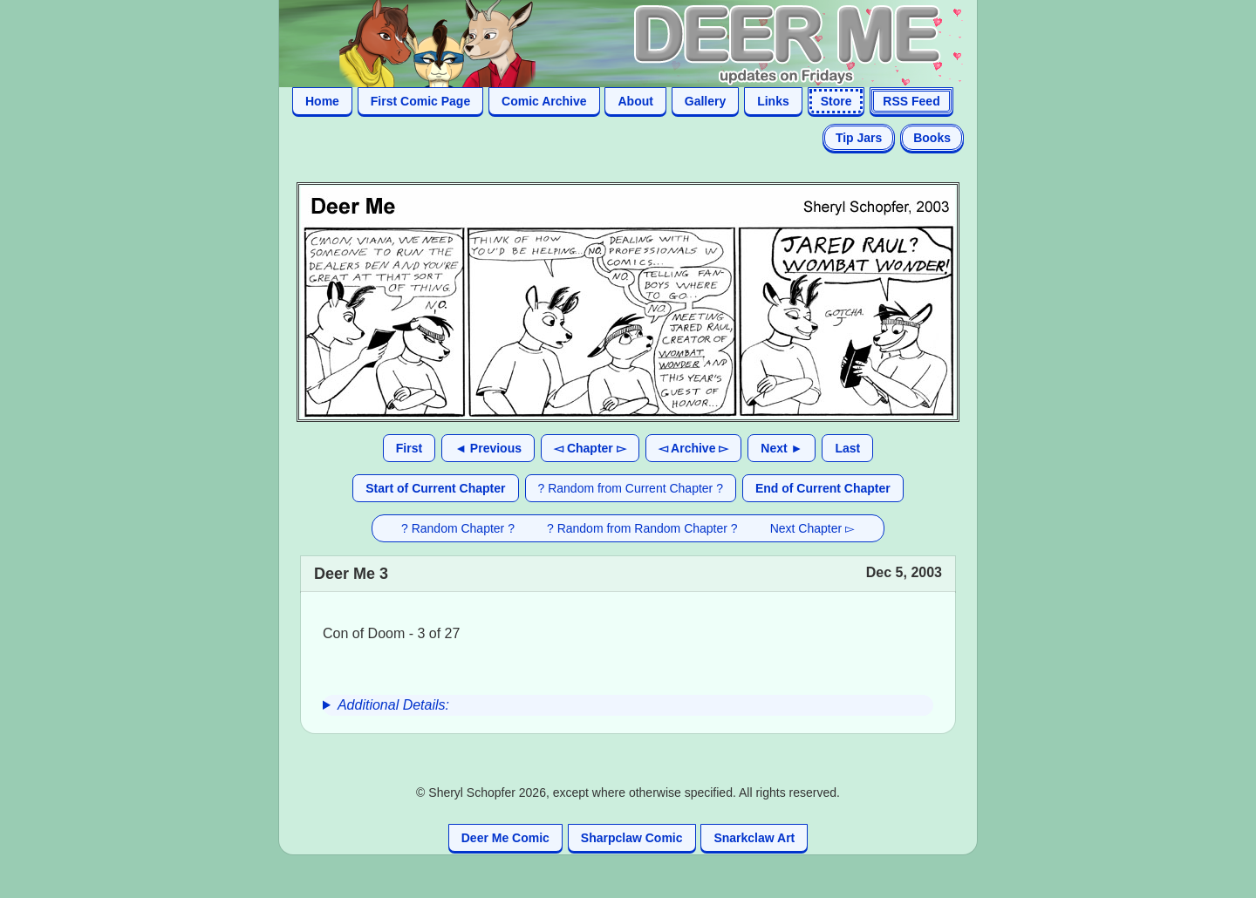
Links (773, 101)
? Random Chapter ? (458, 528)
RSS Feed (911, 101)
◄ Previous (488, 448)
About (635, 101)
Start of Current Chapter (435, 488)
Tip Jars (859, 138)
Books (932, 138)
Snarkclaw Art (754, 838)
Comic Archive (544, 101)
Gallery (705, 101)
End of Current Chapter (823, 488)
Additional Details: (393, 704)
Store (836, 101)
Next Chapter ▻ (812, 528)
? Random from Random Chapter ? (642, 528)
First (409, 448)
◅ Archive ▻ (694, 448)
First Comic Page (420, 101)
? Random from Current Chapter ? (630, 488)
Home (322, 101)
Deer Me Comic (505, 838)
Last (847, 448)
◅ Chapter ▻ (590, 448)
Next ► (781, 448)
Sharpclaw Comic (632, 838)
